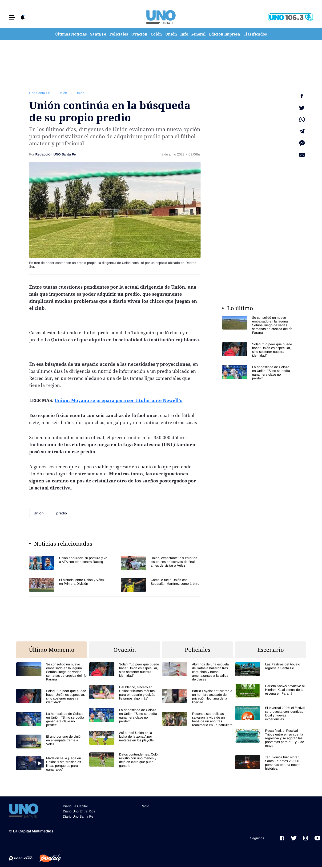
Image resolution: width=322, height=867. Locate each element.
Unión (171, 34)
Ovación (139, 34)
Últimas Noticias (71, 34)
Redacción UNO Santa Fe (55, 154)
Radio (145, 804)
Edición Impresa (224, 34)
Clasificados (255, 34)
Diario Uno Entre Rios (79, 809)
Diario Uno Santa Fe (78, 814)
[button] (12, 17)
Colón (156, 34)
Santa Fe (98, 34)
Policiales (118, 34)
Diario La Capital (75, 804)
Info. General (193, 34)
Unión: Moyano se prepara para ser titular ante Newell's (118, 400)
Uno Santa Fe (39, 93)
